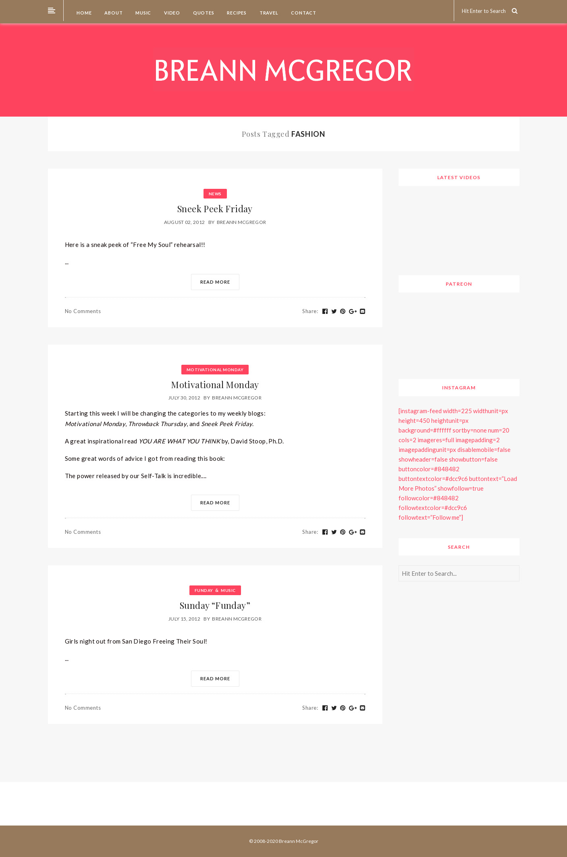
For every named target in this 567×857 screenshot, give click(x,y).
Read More (215, 281)
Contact (303, 12)
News (215, 193)
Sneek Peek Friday (215, 209)
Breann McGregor (241, 222)
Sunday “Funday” (215, 605)
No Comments (83, 311)
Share (310, 311)
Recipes (236, 12)
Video (171, 12)
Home (84, 12)
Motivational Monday (215, 369)
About (113, 12)
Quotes (203, 12)
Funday (204, 590)
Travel (268, 12)
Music (142, 12)
